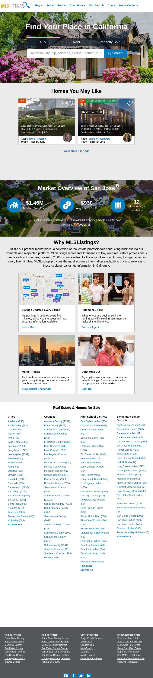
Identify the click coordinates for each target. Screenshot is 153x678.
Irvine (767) (14, 437)
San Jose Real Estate (128, 638)
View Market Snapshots (36, 388)
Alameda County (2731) (57, 421)
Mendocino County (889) (57, 462)
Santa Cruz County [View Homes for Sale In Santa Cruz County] (14, 641)
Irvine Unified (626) (91, 462)
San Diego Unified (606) (130, 515)
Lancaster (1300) (17, 446)
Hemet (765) (14, 433)
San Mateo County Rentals (54, 648)
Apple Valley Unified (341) (131, 425)
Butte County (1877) (55, 425)
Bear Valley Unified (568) (94, 421)
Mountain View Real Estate (131, 658)
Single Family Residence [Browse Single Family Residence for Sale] (93, 638)
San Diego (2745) (17, 491)
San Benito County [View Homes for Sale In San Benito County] (14, 655)
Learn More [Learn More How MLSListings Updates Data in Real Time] (29, 327)
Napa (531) (14, 466)
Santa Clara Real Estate (129, 641)
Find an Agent (90, 327)
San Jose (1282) (17, 499)
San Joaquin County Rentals (55, 651)
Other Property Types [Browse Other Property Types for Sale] (91, 658)
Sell (48, 5)
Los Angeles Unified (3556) (131, 470)
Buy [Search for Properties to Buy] (43, 42)
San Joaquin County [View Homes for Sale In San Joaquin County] (15, 651)
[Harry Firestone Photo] (67, 136)
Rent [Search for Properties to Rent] (76, 42)
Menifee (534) (15, 458)
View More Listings (76, 151)
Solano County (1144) (56, 545)
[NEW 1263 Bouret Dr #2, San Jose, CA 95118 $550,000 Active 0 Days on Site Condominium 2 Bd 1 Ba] (46, 117)
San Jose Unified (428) (93, 545)
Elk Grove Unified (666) (93, 454)
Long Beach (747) (17, 450)
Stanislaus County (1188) (58, 553)
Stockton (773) (16, 508)
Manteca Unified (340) (129, 474)
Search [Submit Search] (115, 53)
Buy (37, 5)
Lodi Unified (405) (90, 475)
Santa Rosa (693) (17, 503)
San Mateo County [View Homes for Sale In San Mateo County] (14, 648)
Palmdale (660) (16, 479)
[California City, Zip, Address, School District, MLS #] (65, 53)
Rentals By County (50, 662)
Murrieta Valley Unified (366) (132, 482)
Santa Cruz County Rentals (55, 641)
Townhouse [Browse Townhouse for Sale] (86, 641)
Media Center (127, 5)
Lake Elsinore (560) (18, 441)
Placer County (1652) (55, 479)
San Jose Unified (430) (129, 520)
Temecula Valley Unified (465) (133, 532)
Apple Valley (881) (18, 425)
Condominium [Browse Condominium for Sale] (87, 645)
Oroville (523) (15, 475)
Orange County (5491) (56, 475)
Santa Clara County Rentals (55, 638)
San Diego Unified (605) (94, 541)
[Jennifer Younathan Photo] (127, 136)
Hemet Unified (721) (91, 458)
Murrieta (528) (15, 462)
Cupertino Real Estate (128, 651)
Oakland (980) (15, 470)
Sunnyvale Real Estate (128, 645)
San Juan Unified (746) (93, 549)
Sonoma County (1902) (56, 549)
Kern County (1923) (54, 446)
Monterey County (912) (56, 470)
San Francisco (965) (19, 495)
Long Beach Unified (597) (94, 479)
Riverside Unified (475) (93, 528)
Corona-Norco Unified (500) (132, 441)
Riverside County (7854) (57, 483)
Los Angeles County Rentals (55, 658)
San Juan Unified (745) (129, 524)
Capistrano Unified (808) (94, 425)
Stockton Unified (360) (129, 528)
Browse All (15, 524)
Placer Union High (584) (94, 516)
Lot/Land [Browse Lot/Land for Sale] (85, 651)
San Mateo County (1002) (58, 532)
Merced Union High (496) (94, 491)
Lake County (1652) (55, 450)
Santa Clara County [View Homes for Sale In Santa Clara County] (14, 638)
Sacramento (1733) (18, 487)
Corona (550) (15, 429)
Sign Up (87, 388)
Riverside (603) (16, 483)
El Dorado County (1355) (57, 441)
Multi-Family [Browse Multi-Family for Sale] (87, 648)
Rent (60, 5)
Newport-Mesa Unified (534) (132, 487)
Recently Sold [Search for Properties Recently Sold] (109, 42)
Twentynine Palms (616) (21, 516)
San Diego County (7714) (58, 503)
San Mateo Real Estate (129, 655)
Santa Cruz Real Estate (129, 648)
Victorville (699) (16, 520)
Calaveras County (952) (57, 429)
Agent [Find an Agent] (111, 5)
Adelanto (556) (16, 421)
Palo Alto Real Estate (128, 662)
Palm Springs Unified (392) (131, 491)
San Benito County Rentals (55, 655)
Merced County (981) (55, 466)
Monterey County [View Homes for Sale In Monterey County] (13, 645)
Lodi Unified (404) (126, 462)
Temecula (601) (16, 512)
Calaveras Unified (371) (129, 433)
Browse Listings (12, 662)
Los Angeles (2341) (18, 454)
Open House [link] (77, 5)
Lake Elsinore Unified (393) (131, 458)
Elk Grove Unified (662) (129, 445)
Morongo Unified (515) (93, 495)
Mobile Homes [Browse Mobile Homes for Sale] (88, 655)
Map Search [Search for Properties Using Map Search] (96, 5)
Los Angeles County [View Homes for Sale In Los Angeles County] (15, 658)
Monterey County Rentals (54, 645)
